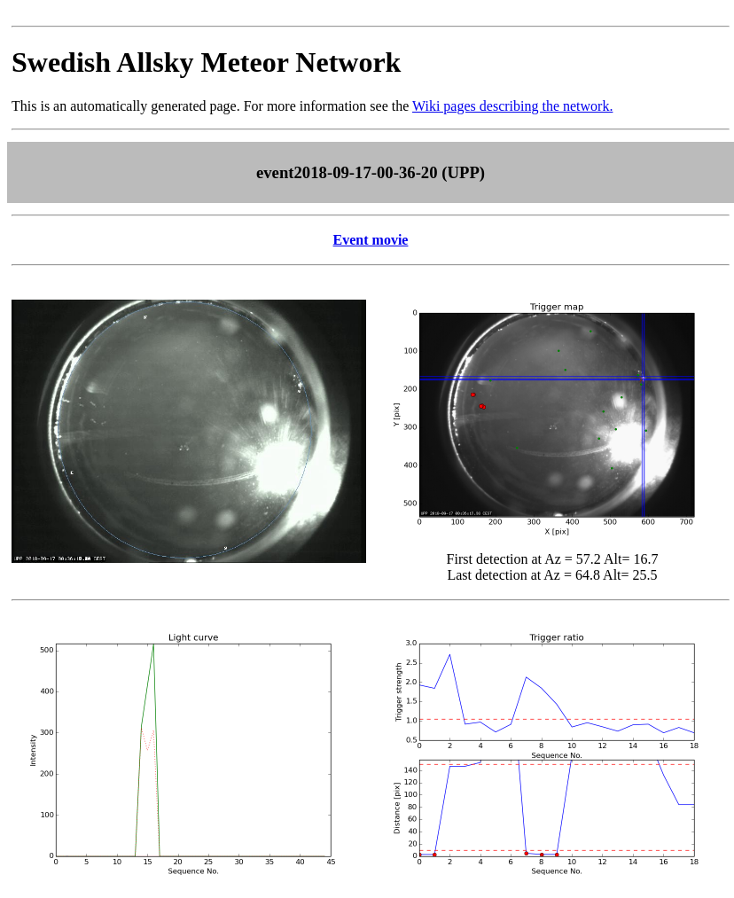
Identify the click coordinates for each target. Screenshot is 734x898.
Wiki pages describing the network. (512, 105)
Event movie (371, 239)
